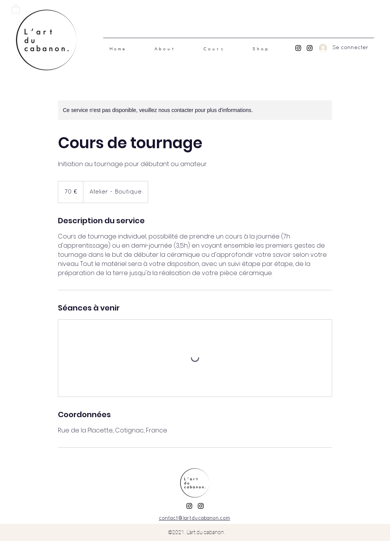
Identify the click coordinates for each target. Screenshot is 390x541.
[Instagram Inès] (298, 48)
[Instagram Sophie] (309, 48)
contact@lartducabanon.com (194, 518)
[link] (16, 8)
